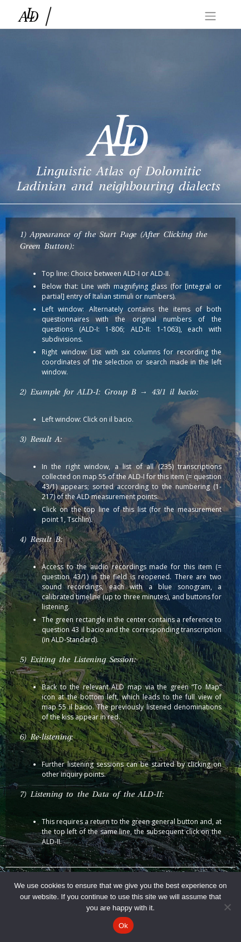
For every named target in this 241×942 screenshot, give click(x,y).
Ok (123, 925)
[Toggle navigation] (210, 16)
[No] (227, 907)
